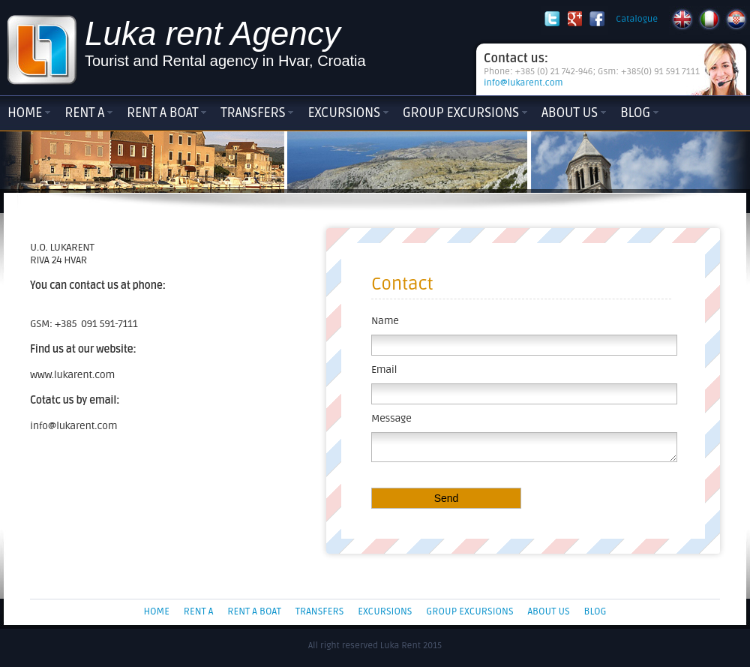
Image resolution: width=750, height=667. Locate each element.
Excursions (344, 112)
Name (385, 320)
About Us (570, 112)
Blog (635, 112)
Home (25, 112)
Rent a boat (162, 112)
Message (391, 418)
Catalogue (637, 19)
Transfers (252, 112)
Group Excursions (461, 112)
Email (384, 369)
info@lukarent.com (523, 83)
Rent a (84, 112)
